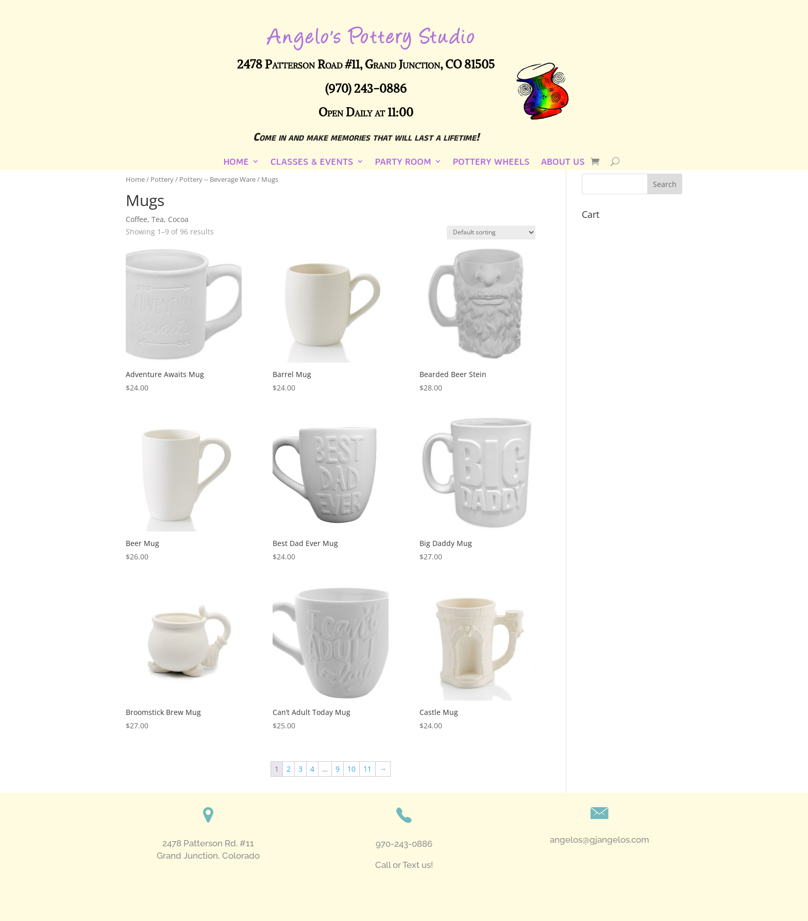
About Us (563, 162)
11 (367, 769)
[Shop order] (491, 233)
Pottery (162, 179)
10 (351, 769)
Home (235, 162)
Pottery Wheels (491, 162)
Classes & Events (312, 162)
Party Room (403, 162)
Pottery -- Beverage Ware (217, 179)
